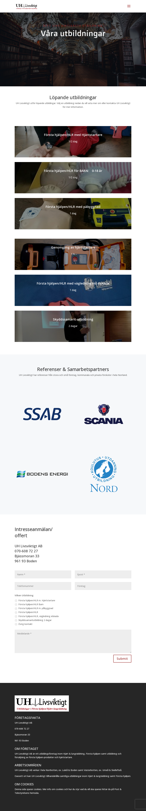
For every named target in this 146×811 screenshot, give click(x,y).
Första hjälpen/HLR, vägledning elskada (37, 616)
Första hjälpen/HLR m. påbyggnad (34, 608)
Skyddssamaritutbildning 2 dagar (33, 620)
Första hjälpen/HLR (26, 612)
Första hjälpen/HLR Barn (29, 604)
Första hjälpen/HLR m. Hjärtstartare (35, 600)
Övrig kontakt (23, 624)
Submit (122, 658)
